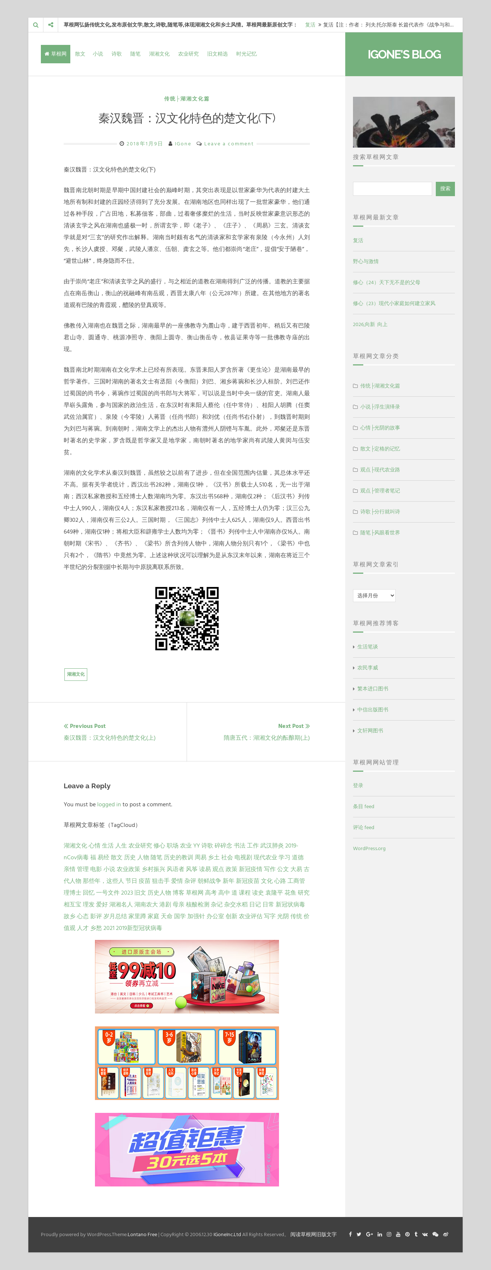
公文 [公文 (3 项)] (283, 869)
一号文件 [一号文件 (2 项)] (108, 893)
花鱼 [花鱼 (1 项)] (290, 893)
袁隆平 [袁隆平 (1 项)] (274, 893)
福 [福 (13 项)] (93, 857)
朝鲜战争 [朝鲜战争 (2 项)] (209, 881)
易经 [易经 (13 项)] (103, 857)
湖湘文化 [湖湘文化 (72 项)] (75, 845)
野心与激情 (366, 261)
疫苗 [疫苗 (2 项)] (145, 881)
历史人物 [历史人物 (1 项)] (159, 893)
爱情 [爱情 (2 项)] (177, 881)
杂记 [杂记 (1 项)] (217, 904)
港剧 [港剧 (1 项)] (165, 904)
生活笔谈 (367, 647)
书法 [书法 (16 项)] (240, 845)
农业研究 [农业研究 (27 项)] (140, 845)
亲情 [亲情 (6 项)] (69, 869)
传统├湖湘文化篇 (187, 99)
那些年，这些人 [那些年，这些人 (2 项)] (103, 881)
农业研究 (188, 54)
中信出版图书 (372, 709)
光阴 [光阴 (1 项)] (283, 916)
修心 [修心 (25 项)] (159, 845)
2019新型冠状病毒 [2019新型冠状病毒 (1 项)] (139, 928)
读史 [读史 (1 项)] (258, 893)
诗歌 (117, 54)
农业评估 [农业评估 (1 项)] (250, 916)
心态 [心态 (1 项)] (83, 916)
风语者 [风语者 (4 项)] (175, 869)
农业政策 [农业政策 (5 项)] (128, 869)
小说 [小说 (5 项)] (109, 869)
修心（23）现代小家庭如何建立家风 (394, 303)
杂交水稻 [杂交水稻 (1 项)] (236, 904)
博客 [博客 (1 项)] (178, 893)
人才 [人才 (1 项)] (83, 928)
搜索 (445, 188)
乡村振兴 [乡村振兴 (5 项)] (153, 869)
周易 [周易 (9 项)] (200, 857)
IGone (183, 143)
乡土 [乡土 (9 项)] (214, 857)
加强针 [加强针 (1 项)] (196, 916)
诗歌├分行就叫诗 (380, 511)
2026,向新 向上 (370, 324)
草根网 (56, 54)
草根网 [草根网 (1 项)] (195, 893)
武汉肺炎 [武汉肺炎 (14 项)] (272, 845)
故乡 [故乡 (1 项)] (69, 916)
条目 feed (363, 806)
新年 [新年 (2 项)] (228, 881)
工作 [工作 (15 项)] (253, 845)
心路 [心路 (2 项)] (280, 881)
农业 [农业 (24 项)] (186, 845)
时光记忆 (246, 54)
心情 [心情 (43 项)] (94, 845)
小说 (98, 54)
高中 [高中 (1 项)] (224, 893)
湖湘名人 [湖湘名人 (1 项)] (121, 904)
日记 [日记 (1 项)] (255, 904)
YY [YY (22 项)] (196, 845)
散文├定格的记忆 (380, 449)
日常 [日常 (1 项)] (268, 904)
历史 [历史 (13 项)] (130, 857)
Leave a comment (229, 143)
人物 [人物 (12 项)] (143, 857)
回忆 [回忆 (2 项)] (89, 893)
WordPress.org (369, 848)
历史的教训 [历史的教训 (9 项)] (178, 857)
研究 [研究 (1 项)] (304, 893)
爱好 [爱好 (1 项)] (102, 904)
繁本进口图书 (372, 688)
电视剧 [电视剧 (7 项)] (243, 857)
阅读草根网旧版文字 (313, 1234)
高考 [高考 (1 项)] (211, 893)
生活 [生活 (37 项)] (108, 845)
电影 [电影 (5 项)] (96, 869)
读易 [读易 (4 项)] (205, 869)
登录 (358, 785)
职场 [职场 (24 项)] (173, 845)
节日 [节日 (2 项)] (131, 881)
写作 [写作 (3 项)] (270, 869)
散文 (80, 54)
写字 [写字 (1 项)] (270, 916)
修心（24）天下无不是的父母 (386, 282)
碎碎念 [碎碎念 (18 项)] (223, 845)
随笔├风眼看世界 (380, 532)
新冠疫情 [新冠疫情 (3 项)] (250, 869)
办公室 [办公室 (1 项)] (215, 916)
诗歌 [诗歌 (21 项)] (207, 845)
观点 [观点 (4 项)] (218, 869)
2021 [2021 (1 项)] (108, 928)
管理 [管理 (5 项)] (83, 869)
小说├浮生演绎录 (380, 407)
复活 (310, 25)
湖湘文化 (159, 54)
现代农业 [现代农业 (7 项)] (265, 857)
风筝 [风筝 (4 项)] (192, 869)
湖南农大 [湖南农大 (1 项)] (146, 904)
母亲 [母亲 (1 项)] (178, 904)
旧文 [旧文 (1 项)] (140, 893)
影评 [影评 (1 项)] (96, 916)
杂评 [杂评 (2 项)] (190, 881)
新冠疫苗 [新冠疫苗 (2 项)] (247, 881)
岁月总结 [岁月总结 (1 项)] (115, 916)
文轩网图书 (370, 730)
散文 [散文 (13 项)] (117, 857)
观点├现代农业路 (380, 470)
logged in (109, 804)
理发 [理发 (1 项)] (89, 904)
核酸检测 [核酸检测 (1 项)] (197, 904)
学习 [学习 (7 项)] (284, 857)
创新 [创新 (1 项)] (231, 916)
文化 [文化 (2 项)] (267, 881)
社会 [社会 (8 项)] (227, 857)
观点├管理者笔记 (380, 491)
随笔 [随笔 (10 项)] (156, 857)
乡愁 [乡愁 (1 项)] (96, 928)
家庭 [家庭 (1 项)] (153, 916)
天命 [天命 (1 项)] (167, 916)
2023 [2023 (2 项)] (127, 893)
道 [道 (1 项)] (234, 893)
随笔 (135, 54)
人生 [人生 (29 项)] (121, 845)
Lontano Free (142, 1234)
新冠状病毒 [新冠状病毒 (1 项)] (290, 904)
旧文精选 (217, 54)
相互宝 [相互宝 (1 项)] (72, 904)
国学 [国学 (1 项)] (180, 916)
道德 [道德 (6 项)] (298, 857)
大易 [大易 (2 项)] (296, 869)
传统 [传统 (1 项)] (296, 916)
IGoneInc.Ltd (227, 1234)
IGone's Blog (404, 54)
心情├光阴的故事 (380, 428)
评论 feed (363, 827)
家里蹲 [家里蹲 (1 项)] (137, 916)
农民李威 (367, 668)
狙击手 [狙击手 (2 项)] (161, 881)
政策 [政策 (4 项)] (231, 869)
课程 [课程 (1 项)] (245, 893)
